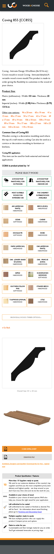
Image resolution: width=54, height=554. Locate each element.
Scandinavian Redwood (38, 275)
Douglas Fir (12, 235)
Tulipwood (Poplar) (14, 302)
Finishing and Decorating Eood (30, 511)
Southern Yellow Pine (14, 288)
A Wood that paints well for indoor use (39, 181)
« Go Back (6, 327)
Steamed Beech (38, 288)
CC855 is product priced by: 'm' (16, 166)
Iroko (37, 235)
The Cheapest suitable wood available (39, 195)
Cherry (37, 222)
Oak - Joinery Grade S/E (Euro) (14, 262)
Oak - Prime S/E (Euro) (38, 262)
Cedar (12, 222)
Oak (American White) (38, 248)
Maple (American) (14, 248)
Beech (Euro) (38, 208)
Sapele (12, 275)
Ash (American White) (13, 208)
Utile (37, 302)
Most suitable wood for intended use (14, 195)
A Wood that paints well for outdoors (14, 181)
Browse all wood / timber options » (25, 317)
